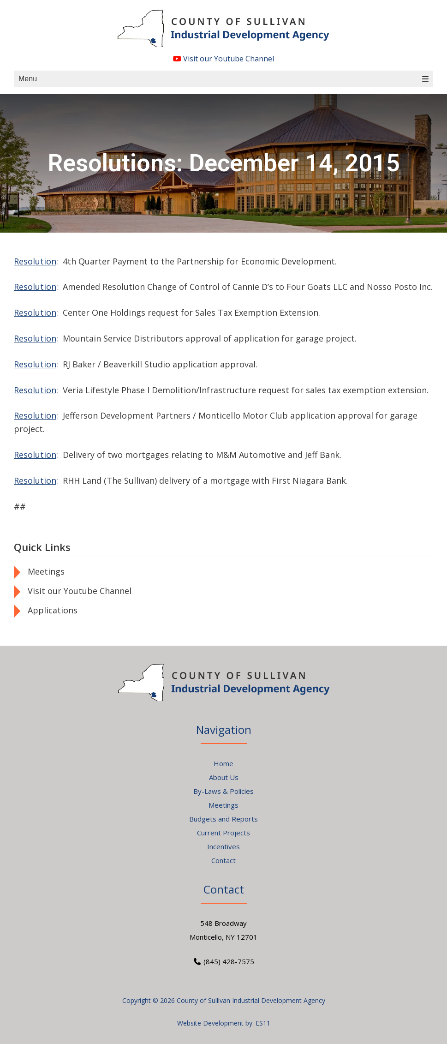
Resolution (35, 261)
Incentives (223, 846)
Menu (223, 79)
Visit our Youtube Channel (223, 59)
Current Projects (223, 832)
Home (223, 763)
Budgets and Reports (223, 818)
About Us (223, 777)
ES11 (263, 1023)
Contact (223, 860)
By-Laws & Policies (223, 791)
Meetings (46, 571)
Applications (52, 610)
